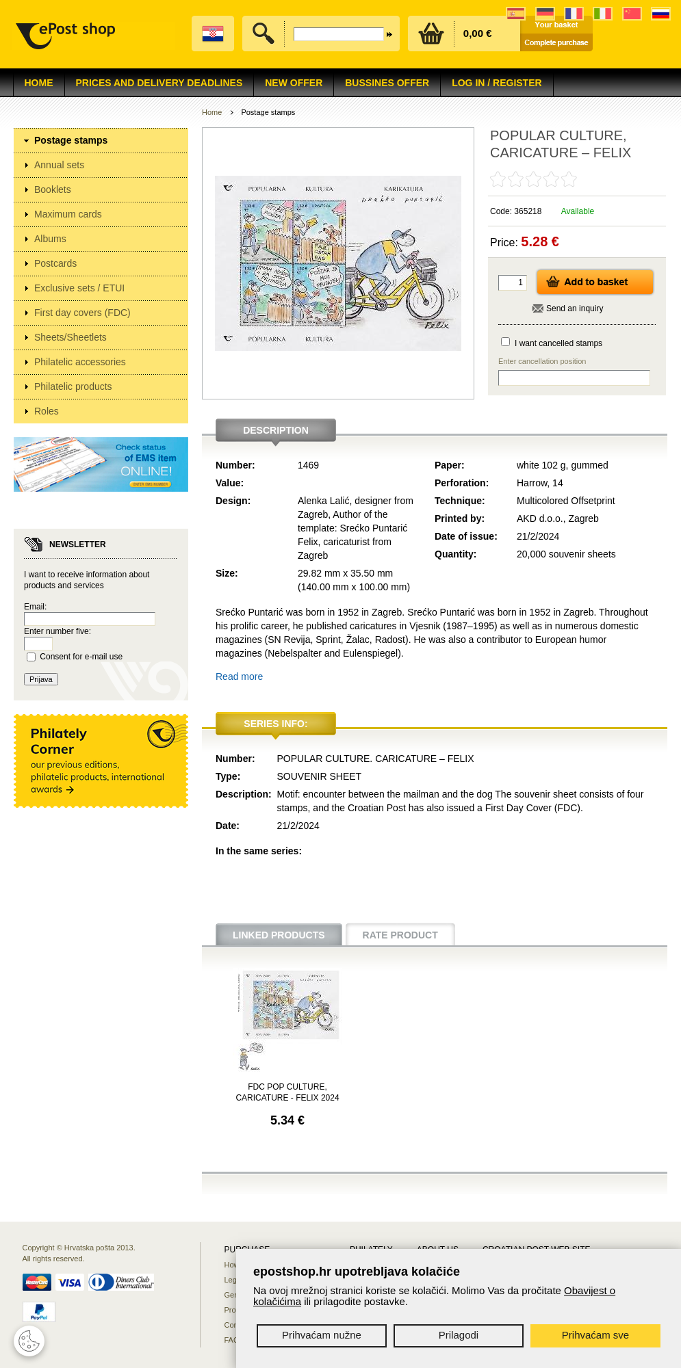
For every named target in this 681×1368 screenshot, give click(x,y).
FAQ (232, 1340)
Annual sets (59, 164)
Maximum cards (68, 214)
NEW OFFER (293, 82)
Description (276, 430)
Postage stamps (70, 140)
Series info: (275, 723)
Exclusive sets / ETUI (79, 287)
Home (39, 82)
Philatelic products (73, 386)
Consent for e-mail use (81, 656)
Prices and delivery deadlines (159, 82)
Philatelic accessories (80, 361)
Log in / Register (496, 82)
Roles (46, 411)
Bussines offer (387, 82)
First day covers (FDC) (82, 312)
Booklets (52, 189)
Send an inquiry (574, 308)
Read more (239, 676)
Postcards (55, 263)
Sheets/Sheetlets (70, 337)
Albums (50, 238)
